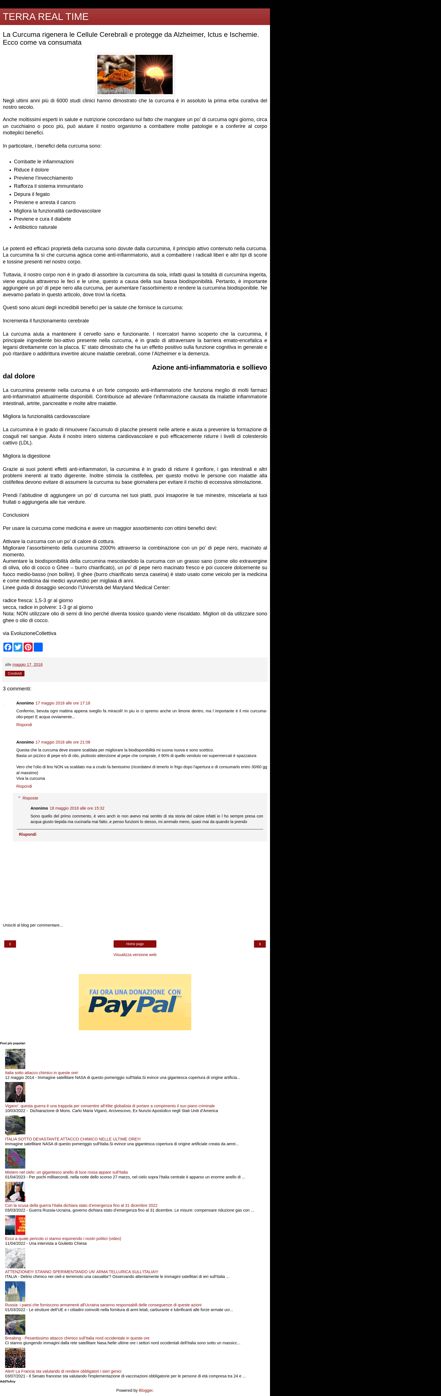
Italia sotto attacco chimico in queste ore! (41, 1072)
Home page (135, 944)
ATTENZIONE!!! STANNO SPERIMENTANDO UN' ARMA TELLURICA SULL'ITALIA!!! (81, 1271)
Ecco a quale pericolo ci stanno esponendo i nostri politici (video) (63, 1238)
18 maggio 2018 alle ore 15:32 (77, 808)
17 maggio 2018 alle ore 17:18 (62, 703)
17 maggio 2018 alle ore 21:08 (62, 742)
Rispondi (24, 724)
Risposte (30, 798)
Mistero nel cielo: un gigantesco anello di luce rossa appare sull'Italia (66, 1172)
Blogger (146, 1390)
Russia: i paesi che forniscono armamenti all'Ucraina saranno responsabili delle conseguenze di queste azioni (103, 1305)
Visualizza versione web (134, 954)
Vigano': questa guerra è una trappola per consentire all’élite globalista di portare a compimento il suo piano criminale (110, 1106)
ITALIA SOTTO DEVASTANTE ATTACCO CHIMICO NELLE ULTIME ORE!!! (73, 1139)
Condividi (15, 674)
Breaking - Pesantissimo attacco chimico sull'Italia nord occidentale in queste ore (77, 1338)
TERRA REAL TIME (46, 16)
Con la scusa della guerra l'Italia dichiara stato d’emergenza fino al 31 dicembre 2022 (81, 1205)
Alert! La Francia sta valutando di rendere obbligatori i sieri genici (63, 1371)
